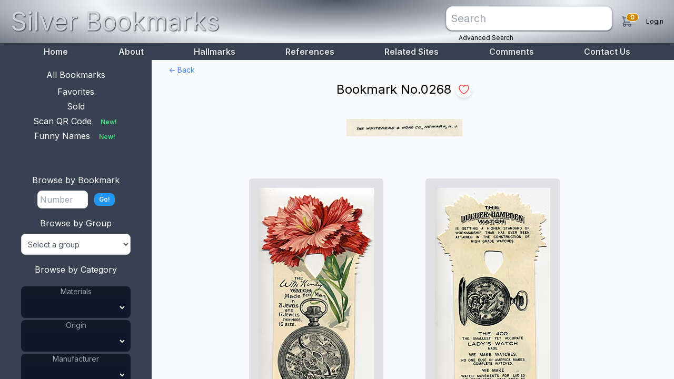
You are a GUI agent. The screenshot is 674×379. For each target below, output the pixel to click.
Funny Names (75, 136)
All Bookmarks (75, 74)
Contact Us (607, 51)
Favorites (75, 91)
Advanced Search (486, 38)
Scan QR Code (76, 121)
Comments (511, 51)
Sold (76, 106)
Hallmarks (214, 51)
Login (654, 21)
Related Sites (411, 51)
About (131, 51)
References (309, 51)
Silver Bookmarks (115, 21)
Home (56, 51)
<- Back (181, 69)
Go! (104, 199)
